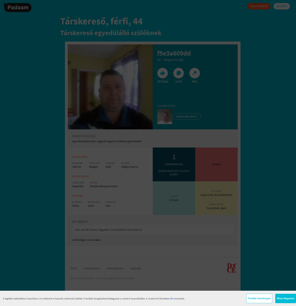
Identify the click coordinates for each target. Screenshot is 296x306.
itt (171, 298)
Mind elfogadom (285, 298)
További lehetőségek (259, 298)
